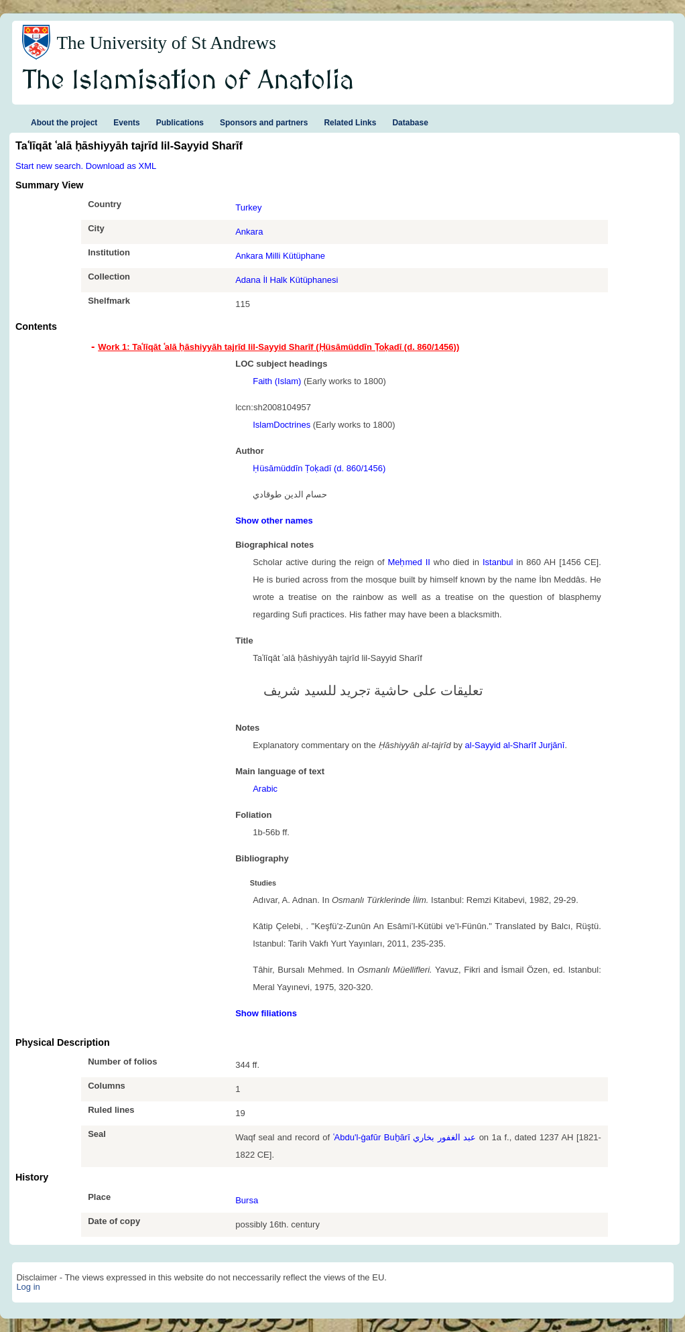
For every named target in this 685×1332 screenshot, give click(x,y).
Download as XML (121, 166)
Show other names (274, 521)
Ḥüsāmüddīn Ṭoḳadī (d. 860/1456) (319, 468)
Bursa (246, 1200)
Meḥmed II (408, 562)
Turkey (248, 207)
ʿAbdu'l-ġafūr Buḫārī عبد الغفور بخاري (405, 1137)
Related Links (350, 122)
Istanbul (498, 562)
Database (410, 122)
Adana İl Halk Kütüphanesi (286, 280)
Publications (180, 122)
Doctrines (291, 425)
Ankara (249, 232)
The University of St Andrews (166, 43)
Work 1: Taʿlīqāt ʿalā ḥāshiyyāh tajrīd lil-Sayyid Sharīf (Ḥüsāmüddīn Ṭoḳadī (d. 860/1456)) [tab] (278, 347)
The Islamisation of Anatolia (188, 81)
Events (126, 122)
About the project (64, 122)
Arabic (265, 789)
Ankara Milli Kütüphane (280, 256)
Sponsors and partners (264, 122)
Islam (263, 425)
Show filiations (266, 1013)
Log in (28, 1287)
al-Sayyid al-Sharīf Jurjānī (515, 745)
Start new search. (49, 166)
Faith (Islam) (277, 381)
